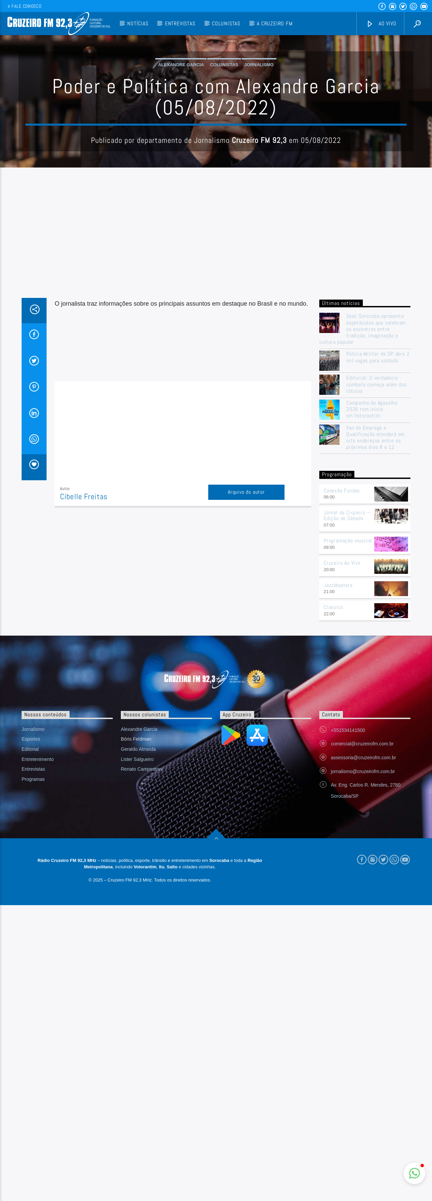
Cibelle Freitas (84, 633)
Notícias (137, 23)
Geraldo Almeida (138, 885)
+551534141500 (348, 866)
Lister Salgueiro (137, 895)
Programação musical (348, 677)
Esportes (31, 875)
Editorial (30, 885)
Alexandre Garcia (181, 132)
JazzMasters (338, 721)
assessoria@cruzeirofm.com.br (363, 894)
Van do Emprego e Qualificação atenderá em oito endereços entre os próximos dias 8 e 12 (375, 574)
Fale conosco (23, 6)
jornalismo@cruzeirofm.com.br (363, 908)
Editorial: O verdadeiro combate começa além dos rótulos (376, 521)
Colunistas (226, 23)
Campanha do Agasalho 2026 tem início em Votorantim (372, 546)
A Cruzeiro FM (274, 23)
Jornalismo (259, 132)
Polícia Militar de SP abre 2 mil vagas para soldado (377, 493)
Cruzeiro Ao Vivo (342, 699)
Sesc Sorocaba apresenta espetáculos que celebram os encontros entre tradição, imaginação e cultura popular (362, 465)
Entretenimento (38, 895)
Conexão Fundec (342, 627)
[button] (414, 1173)
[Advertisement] (216, 383)
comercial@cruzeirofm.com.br (362, 880)
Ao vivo (381, 24)
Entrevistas (180, 23)
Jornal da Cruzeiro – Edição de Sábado (347, 651)
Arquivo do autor (246, 628)
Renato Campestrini (142, 905)
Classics (333, 743)
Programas (33, 915)
